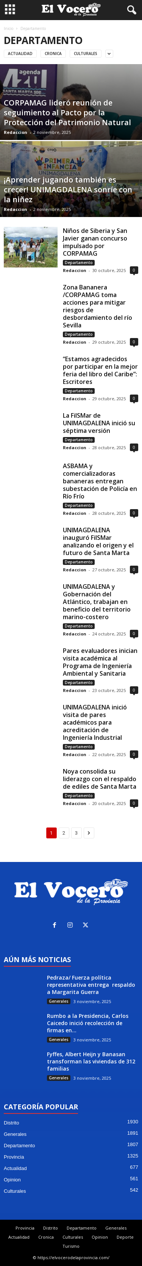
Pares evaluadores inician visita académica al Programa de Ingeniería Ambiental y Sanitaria (100, 662)
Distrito (11, 1123)
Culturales (85, 53)
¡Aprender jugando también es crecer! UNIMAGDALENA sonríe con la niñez (68, 189)
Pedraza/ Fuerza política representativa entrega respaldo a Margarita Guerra (91, 985)
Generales (59, 1001)
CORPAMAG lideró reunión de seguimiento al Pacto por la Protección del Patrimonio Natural (67, 112)
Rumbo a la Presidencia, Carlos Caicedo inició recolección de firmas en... (87, 1023)
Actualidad (20, 53)
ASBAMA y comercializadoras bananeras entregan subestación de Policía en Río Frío (100, 481)
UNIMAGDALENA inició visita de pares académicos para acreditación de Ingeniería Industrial (95, 722)
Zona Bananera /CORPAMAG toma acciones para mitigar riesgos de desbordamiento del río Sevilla (97, 306)
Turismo (71, 1246)
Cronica (53, 53)
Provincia (14, 1157)
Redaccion (15, 132)
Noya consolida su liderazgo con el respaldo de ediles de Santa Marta (99, 779)
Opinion (12, 1180)
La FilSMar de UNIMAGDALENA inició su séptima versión (99, 423)
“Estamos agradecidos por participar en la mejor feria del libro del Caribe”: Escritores (100, 370)
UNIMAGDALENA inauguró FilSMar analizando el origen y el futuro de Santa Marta (98, 541)
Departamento (79, 262)
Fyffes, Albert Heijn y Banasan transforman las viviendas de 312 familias (91, 1061)
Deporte (125, 1237)
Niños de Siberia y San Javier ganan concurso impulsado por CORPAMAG (95, 242)
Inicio (8, 28)
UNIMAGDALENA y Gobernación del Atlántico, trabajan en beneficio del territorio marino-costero (97, 601)
